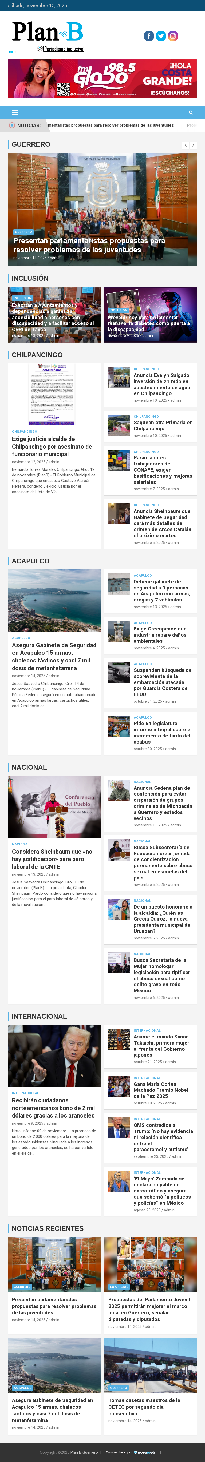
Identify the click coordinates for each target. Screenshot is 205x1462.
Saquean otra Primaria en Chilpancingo (163, 425)
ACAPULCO (31, 561)
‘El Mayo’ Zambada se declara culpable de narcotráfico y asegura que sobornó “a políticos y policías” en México (162, 1191)
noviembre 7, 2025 (149, 489)
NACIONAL (29, 767)
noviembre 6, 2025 (149, 884)
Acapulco (21, 638)
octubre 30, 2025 (148, 749)
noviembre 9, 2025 (123, 336)
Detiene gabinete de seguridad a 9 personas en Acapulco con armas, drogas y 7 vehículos (162, 591)
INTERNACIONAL (39, 1016)
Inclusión (22, 298)
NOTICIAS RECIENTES (48, 1228)
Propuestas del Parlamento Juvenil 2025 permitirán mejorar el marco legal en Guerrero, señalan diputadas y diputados (149, 1309)
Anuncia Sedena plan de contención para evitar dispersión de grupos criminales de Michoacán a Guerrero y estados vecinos (163, 803)
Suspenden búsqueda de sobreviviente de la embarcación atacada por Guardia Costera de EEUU (163, 682)
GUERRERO (31, 144)
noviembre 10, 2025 (150, 400)
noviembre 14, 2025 (30, 258)
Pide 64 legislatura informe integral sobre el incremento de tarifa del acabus (163, 732)
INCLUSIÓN (30, 278)
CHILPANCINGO (37, 355)
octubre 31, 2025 (148, 701)
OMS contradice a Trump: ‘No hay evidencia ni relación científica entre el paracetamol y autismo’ (163, 1137)
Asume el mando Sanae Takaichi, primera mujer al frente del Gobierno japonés (161, 1046)
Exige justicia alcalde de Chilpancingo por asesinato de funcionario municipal (52, 446)
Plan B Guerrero (84, 1452)
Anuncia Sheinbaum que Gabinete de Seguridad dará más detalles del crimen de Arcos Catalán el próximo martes (162, 523)
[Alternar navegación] (15, 112)
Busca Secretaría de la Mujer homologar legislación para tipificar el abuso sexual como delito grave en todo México (162, 975)
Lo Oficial (119, 1287)
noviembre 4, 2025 (149, 648)
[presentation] (185, 145)
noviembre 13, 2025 (28, 336)
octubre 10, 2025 (148, 1103)
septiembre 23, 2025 (151, 1156)
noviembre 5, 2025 (149, 542)
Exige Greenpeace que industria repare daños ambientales (160, 635)
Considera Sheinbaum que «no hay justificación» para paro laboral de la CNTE (52, 859)
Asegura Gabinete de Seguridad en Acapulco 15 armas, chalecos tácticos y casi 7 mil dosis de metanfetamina (52, 1410)
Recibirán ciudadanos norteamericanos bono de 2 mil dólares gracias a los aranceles (53, 1108)
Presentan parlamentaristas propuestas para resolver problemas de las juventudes (107, 125)
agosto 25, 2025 (147, 1210)
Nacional (20, 844)
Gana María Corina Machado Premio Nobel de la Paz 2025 (161, 1090)
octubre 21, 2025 (148, 1062)
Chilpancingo (24, 431)
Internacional (25, 1093)
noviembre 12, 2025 (28, 462)
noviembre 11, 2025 (150, 825)
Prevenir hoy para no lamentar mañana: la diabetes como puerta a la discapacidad (149, 323)
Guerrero (23, 232)
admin (55, 258)
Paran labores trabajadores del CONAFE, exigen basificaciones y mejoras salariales (163, 470)
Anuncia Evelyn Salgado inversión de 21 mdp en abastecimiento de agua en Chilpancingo (162, 384)
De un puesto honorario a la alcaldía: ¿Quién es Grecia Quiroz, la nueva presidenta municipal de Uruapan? (163, 919)
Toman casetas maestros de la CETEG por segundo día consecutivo (144, 1406)
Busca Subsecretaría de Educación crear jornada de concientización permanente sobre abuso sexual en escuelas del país (163, 862)
